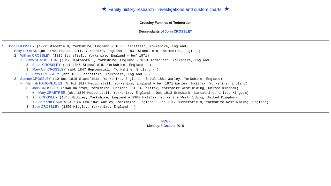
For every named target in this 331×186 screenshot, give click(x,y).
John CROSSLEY (178, 31)
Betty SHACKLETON (42, 59)
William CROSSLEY (35, 55)
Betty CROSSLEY (45, 72)
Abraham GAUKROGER (56, 99)
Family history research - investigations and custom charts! (165, 9)
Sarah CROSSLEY (46, 64)
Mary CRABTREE (51, 90)
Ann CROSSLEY (45, 94)
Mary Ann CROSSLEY (49, 68)
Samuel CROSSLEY (35, 77)
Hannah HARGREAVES (44, 81)
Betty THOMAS (25, 50)
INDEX (165, 118)
